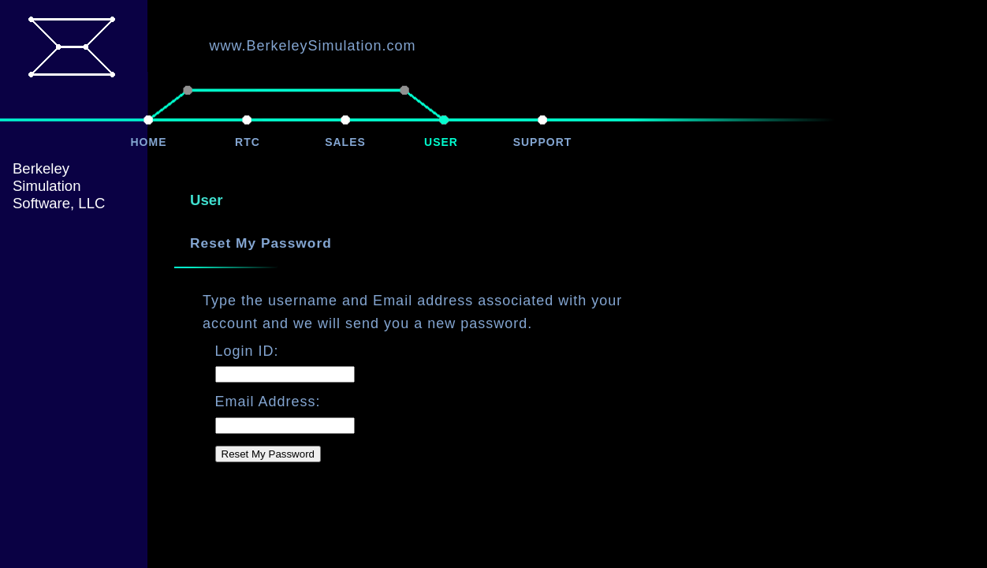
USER (441, 142)
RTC (247, 142)
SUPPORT (542, 142)
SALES (345, 142)
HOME (149, 142)
